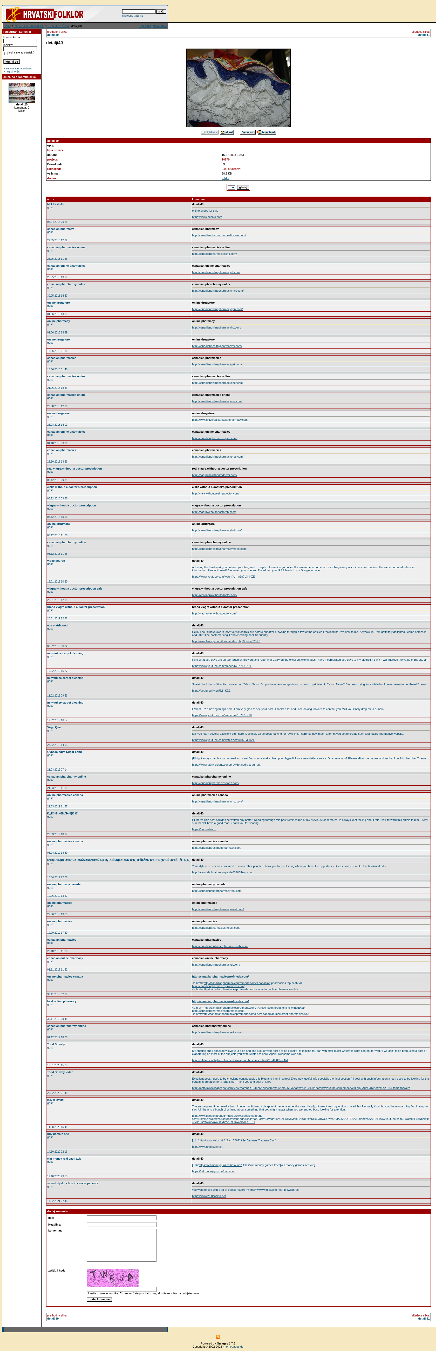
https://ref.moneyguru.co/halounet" (220, 1165)
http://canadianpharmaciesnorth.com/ (215, 783)
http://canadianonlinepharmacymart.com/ (218, 290)
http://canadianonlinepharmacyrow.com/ (217, 401)
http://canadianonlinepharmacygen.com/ (217, 309)
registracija (12, 71)
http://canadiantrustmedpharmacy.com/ (216, 847)
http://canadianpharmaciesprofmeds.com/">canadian (237, 983)
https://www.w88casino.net (209, 1196)
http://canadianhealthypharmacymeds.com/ (219, 548)
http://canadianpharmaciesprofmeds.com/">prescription (239, 1007)
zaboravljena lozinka (19, 68)
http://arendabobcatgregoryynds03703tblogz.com (223, 872)
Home (7, 26)
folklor (225, 178)
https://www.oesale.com (207, 216)
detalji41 (424, 34)
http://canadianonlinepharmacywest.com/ (218, 909)
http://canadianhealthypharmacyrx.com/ (217, 345)
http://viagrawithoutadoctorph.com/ (214, 511)
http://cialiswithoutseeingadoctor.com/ (215, 493)
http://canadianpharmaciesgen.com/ (214, 438)
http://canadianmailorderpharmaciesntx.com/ (220, 946)
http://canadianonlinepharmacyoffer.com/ (217, 382)
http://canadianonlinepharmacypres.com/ (217, 456)
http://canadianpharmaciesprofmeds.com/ (220, 976)
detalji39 (53, 34)
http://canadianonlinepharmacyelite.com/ (217, 1032)
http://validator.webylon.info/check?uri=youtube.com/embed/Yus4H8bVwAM (240, 1060)
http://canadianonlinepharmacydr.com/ (216, 272)
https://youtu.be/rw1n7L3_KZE (211, 690)
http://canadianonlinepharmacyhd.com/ (216, 327)
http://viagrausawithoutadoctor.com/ (214, 475)
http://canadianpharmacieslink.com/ (214, 253)
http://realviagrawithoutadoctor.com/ (214, 595)
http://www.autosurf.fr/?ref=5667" (219, 1140)
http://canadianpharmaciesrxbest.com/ (216, 927)
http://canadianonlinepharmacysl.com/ (216, 964)
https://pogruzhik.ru (204, 829)
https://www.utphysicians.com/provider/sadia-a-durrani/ (226, 764)
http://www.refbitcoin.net (207, 1146)
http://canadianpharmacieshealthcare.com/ (219, 235)
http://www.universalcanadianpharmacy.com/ (220, 419)
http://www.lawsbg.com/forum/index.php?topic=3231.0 (226, 641)
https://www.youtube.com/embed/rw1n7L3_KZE (222, 665)
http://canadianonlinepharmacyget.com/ (217, 364)
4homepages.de (233, 1346)
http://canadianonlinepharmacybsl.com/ (217, 530)
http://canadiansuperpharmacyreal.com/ (217, 890)
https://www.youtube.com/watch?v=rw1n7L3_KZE (223, 576)
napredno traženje (132, 15)
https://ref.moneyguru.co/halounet (213, 1171)
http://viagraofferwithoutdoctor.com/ (214, 613)
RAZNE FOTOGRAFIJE (29, 26)
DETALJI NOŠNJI (57, 26)
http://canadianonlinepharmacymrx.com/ (217, 801)
